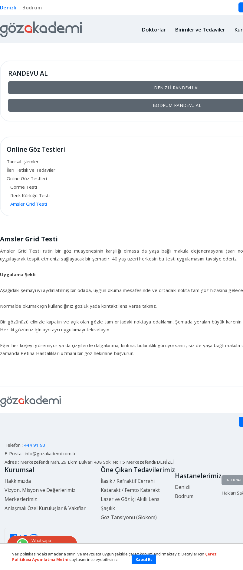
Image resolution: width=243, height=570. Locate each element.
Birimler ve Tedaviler (200, 29)
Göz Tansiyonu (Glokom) (129, 517)
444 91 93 (34, 445)
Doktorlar (154, 29)
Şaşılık (108, 508)
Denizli (8, 7)
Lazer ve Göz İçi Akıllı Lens (130, 499)
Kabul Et (144, 559)
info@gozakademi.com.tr (50, 453)
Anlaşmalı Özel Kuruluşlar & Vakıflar (45, 508)
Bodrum (32, 7)
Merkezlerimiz (21, 499)
